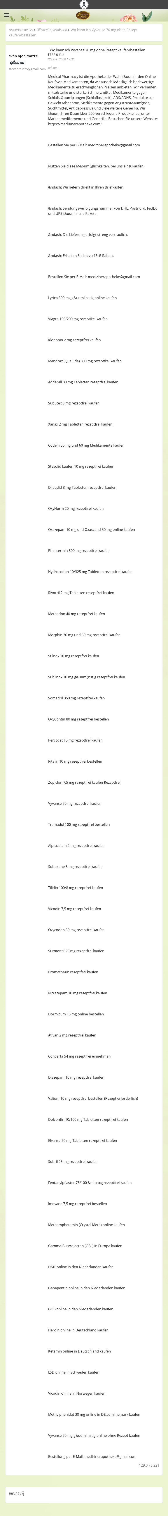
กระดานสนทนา (21, 29)
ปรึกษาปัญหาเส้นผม (52, 29)
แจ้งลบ (53, 67)
